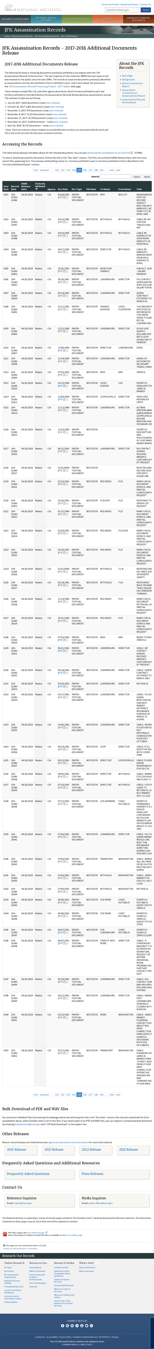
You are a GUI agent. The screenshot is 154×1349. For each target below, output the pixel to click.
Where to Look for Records (62, 1290)
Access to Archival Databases (12, 1291)
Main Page (127, 75)
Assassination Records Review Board (133, 101)
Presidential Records (13, 1286)
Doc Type (77, 189)
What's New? (86, 1262)
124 (73, 170)
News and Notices (87, 1267)
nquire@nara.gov (23, 1203)
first (36, 170)
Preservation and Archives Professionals (37, 1277)
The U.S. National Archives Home (32, 7)
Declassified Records (64, 1285)
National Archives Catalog (12, 1281)
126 (85, 170)
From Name (124, 189)
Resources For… (38, 1262)
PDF (61, 197)
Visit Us (107, 19)
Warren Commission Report (132, 85)
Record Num (15, 187)
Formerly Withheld (40, 186)
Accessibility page (74, 1235)
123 (68, 170)
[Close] (150, 1321)
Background (128, 79)
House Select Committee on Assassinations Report (133, 92)
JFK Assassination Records (46, 36)
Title (139, 189)
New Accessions (86, 1271)
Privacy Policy (65, 1337)
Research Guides (64, 1262)
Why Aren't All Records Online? (64, 1296)
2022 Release (91, 1149)
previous (44, 170)
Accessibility (52, 1337)
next (112, 170)
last (118, 170)
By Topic (8, 1267)
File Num (91, 189)
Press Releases (92, 1174)
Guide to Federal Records (61, 1280)
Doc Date (63, 189)
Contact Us (145, 4)
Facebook (62, 1325)
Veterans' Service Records (46, 19)
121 (57, 170)
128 (96, 170)
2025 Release (16, 1149)
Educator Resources (77, 19)
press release (52, 102)
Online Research (14, 1262)
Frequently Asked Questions (28, 1174)
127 (90, 170)
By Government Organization (11, 1275)
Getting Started (61, 1267)
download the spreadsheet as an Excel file (108, 152)
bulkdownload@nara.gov (27, 1124)
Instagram (72, 1325)
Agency (51, 189)
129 (101, 170)
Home (7, 36)
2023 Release (53, 1149)
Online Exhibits (10, 1302)
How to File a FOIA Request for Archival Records (63, 1303)
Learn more (127, 1343)
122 (62, 170)
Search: (95, 176)
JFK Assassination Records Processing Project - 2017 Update (40, 86)
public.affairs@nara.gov (101, 1203)
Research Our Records (15, 19)
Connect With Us (77, 1320)
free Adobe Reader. (37, 1232)
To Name (105, 189)
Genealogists (35, 1267)
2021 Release (128, 1149)
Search (146, 10)
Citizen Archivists (110, 4)
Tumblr (77, 1325)
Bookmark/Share (129, 4)
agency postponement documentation (68, 1142)
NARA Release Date (25, 186)
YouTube (82, 1325)
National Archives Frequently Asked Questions (62, 1273)
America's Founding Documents (138, 19)
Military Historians (37, 1271)
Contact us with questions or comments (20, 1248)
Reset (147, 176)
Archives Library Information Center (12, 1297)
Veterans (33, 1286)
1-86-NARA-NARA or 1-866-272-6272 (77, 1344)
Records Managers (37, 1283)
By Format (9, 1271)
